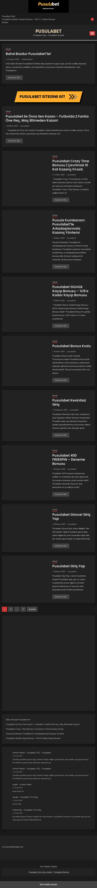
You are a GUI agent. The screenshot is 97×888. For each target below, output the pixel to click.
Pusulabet (48, 31)
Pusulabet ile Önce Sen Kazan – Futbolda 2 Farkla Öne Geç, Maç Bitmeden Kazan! (47, 118)
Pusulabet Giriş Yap (68, 566)
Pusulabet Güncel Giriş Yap (71, 516)
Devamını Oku (14, 77)
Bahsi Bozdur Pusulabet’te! (28, 54)
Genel (8, 49)
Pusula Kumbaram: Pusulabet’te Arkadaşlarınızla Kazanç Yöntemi (68, 226)
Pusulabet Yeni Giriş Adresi (40, 872)
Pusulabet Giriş (8, 16)
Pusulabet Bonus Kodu (71, 346)
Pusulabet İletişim (61, 872)
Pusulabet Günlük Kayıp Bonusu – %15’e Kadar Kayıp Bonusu (70, 291)
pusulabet (25, 126)
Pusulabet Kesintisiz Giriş (69, 402)
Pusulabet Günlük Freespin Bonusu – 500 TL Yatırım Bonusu (28, 19)
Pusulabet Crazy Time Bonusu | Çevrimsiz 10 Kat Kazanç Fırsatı (70, 165)
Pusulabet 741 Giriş (29, 797)
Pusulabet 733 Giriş (32, 810)
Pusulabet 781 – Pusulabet (39, 752)
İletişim (5, 22)
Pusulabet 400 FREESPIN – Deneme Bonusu (68, 459)
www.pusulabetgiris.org (12, 846)
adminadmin (27, 59)
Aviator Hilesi (26, 784)
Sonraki (32, 609)
